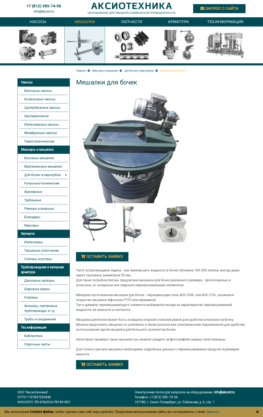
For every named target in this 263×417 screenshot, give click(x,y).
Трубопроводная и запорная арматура (42, 269)
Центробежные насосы (42, 108)
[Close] (257, 412)
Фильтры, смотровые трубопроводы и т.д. (40, 308)
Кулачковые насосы (40, 99)
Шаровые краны (37, 289)
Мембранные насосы (40, 133)
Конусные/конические (41, 183)
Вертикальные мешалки (43, 166)
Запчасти (28, 234)
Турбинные (32, 200)
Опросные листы (37, 344)
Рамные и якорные (39, 209)
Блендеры (32, 217)
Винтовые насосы (38, 91)
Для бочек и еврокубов (42, 175)
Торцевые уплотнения (41, 251)
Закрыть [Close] (212, 412)
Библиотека (33, 336)
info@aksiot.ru (43, 11)
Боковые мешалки (39, 158)
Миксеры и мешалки (37, 150)
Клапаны (31, 297)
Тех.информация (33, 327)
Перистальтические (39, 141)
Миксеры (31, 225)
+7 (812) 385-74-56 (163, 397)
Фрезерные (33, 192)
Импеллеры (33, 242)
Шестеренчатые (36, 116)
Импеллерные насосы (41, 124)
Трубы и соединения (40, 319)
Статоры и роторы (38, 259)
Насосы (27, 82)
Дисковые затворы (39, 281)
